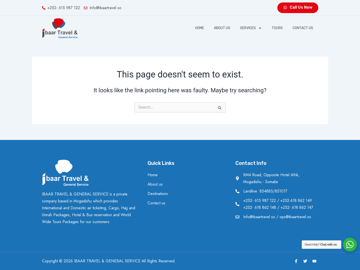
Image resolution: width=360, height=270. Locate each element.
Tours (277, 28)
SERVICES (251, 28)
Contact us (303, 28)
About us (222, 28)
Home (199, 28)
